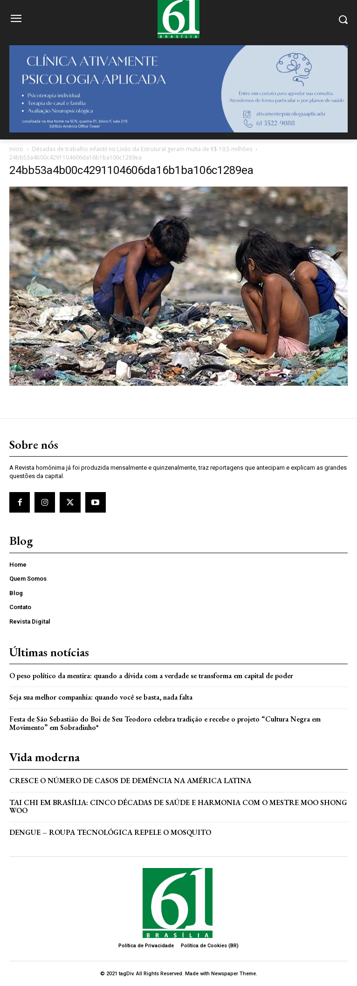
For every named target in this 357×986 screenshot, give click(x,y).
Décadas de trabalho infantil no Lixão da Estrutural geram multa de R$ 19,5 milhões (142, 149)
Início (16, 149)
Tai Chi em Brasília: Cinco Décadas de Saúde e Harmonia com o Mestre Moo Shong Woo (178, 807)
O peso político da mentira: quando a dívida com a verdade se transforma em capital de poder (151, 675)
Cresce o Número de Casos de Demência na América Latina (130, 780)
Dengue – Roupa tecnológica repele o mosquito (110, 832)
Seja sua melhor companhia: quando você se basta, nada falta (100, 697)
